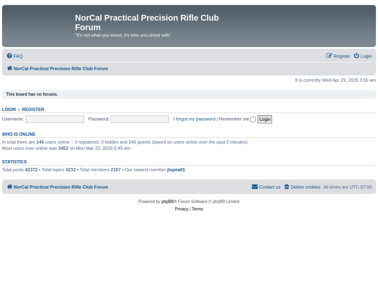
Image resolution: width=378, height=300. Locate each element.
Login (9, 109)
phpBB (168, 201)
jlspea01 (176, 169)
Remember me (237, 118)
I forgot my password (195, 118)
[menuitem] (14, 56)
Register (33, 109)
